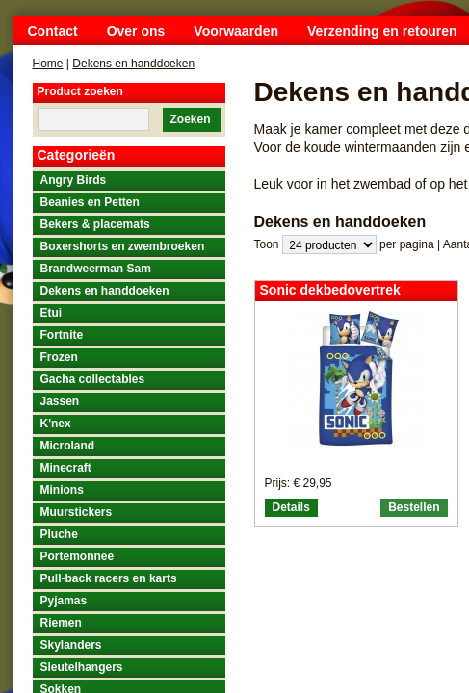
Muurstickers (76, 512)
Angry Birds (73, 180)
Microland (67, 445)
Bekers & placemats (95, 224)
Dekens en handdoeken (133, 63)
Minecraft (65, 468)
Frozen (59, 357)
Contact (53, 30)
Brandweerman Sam (95, 268)
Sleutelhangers (81, 667)
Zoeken (189, 119)
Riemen (61, 622)
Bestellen (413, 507)
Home (48, 63)
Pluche (59, 534)
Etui (51, 313)
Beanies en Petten (90, 202)
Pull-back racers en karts (108, 578)
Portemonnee (77, 556)
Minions (62, 490)
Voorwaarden (236, 30)
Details (291, 507)
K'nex (55, 423)
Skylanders (71, 645)
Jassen (60, 401)
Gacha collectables (92, 379)
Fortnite (62, 335)
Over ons (136, 30)
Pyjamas (64, 600)
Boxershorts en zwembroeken (122, 246)
